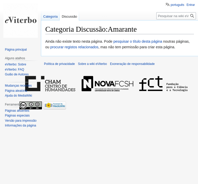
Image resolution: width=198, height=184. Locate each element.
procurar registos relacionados (74, 47)
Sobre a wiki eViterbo (92, 64)
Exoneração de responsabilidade (132, 64)
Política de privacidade (59, 64)
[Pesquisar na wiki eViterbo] (176, 15)
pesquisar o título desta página (137, 41)
